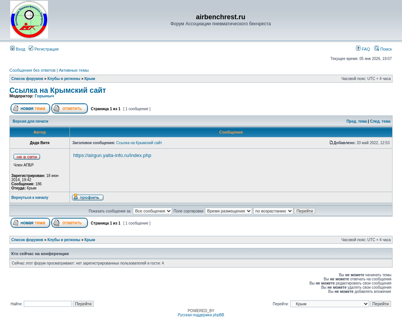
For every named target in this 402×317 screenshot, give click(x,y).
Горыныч (44, 96)
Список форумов (27, 79)
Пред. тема (357, 121)
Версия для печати (30, 121)
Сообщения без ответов (32, 70)
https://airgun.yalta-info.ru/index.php (112, 155)
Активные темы (74, 70)
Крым (90, 79)
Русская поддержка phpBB (201, 315)
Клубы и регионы (64, 79)
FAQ (363, 49)
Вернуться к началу (29, 197)
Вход (17, 49)
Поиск (383, 49)
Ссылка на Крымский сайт (57, 90)
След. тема (380, 121)
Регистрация (44, 49)
